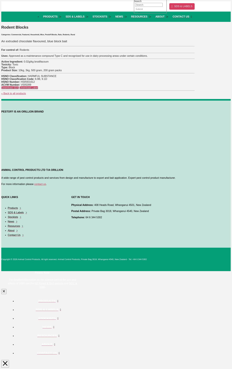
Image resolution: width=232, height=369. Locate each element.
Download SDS (10, 87)
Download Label (28, 87)
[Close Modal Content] (3, 291)
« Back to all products (13, 93)
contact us (40, 184)
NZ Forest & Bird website (49, 283)
